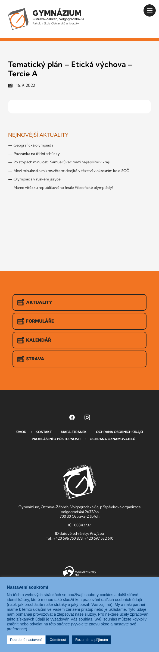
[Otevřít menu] (150, 10)
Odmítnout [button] (57, 640)
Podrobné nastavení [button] (26, 640)
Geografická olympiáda (33, 145)
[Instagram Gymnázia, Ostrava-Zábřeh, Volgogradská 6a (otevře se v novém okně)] (87, 417)
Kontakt (44, 432)
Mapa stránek (74, 432)
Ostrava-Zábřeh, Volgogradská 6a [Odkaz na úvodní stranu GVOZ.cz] (58, 16)
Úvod (21, 432)
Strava (30, 359)
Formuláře (35, 321)
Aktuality (34, 302)
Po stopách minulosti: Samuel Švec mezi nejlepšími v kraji (62, 162)
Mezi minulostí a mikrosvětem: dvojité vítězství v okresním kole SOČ (71, 170)
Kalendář (34, 340)
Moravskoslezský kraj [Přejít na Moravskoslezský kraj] (79, 571)
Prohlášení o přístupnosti (56, 439)
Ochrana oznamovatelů (112, 439)
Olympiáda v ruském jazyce (37, 179)
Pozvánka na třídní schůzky (37, 153)
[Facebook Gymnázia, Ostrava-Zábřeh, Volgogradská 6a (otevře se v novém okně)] (72, 417)
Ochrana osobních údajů (119, 432)
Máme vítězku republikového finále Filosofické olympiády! (63, 187)
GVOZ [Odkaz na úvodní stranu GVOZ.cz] (79, 481)
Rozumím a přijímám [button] (91, 640)
